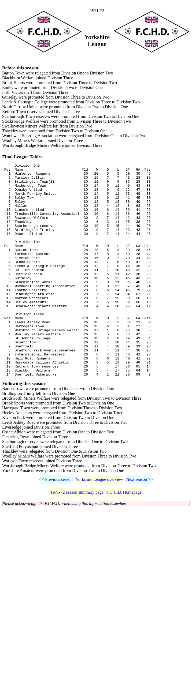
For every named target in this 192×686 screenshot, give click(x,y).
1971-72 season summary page (77, 536)
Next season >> (139, 523)
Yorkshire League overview (99, 523)
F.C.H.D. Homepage (124, 536)
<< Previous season (56, 523)
